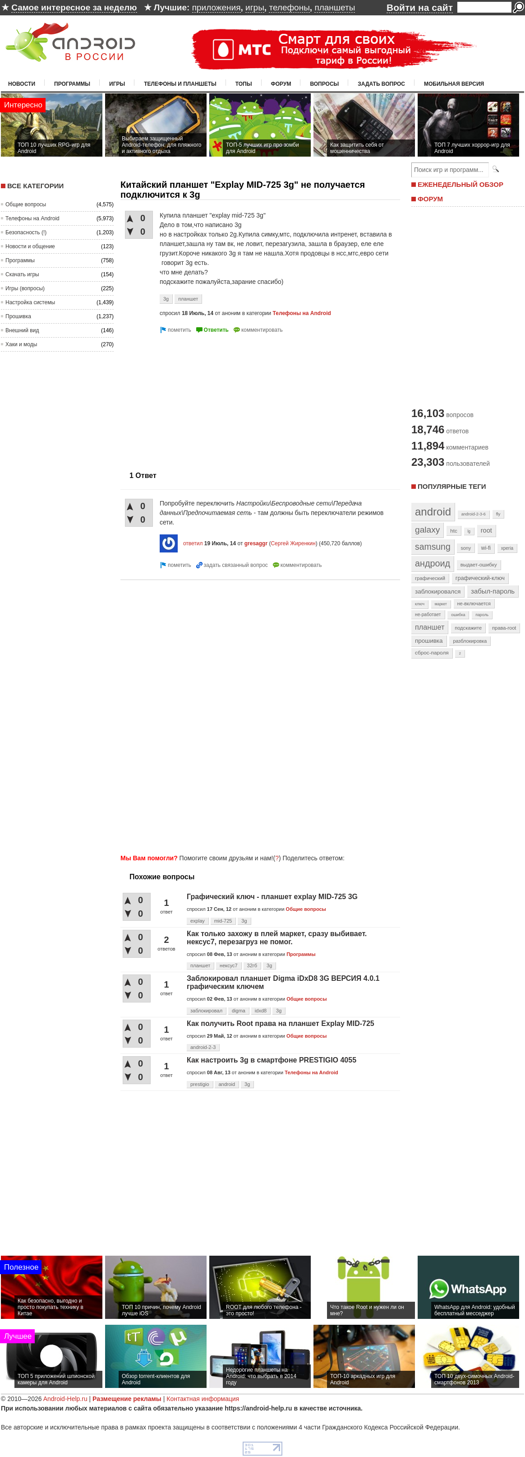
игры (254, 7)
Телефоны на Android (32, 218)
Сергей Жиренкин (293, 543)
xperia (507, 548)
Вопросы (324, 84)
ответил (193, 543)
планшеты (334, 7)
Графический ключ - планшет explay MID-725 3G (272, 896)
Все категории (35, 186)
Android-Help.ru (65, 1398)
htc (453, 531)
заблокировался (438, 591)
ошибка (458, 614)
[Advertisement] (196, 398)
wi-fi (486, 548)
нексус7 (229, 965)
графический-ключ (480, 578)
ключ (419, 604)
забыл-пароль (493, 591)
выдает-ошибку (479, 564)
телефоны (289, 7)
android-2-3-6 (473, 514)
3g (166, 299)
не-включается (474, 603)
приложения (216, 7)
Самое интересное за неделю (74, 7)
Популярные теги (452, 486)
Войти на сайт (420, 7)
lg (469, 531)
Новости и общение (30, 246)
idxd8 (261, 1010)
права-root (504, 628)
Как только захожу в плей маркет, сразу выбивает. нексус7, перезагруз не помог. (277, 938)
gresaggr (255, 543)
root (486, 530)
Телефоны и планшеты (180, 84)
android (226, 1084)
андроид (432, 563)
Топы (243, 84)
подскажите (468, 628)
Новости (21, 84)
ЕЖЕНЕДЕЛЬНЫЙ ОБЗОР (460, 184)
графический (430, 578)
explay (197, 920)
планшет (188, 299)
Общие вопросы (25, 204)
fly (498, 513)
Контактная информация (202, 1398)
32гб (252, 965)
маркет (441, 604)
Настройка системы (30, 302)
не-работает (428, 614)
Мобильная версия (454, 84)
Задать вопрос (381, 84)
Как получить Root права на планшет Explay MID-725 (280, 1023)
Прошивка (18, 316)
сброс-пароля (432, 653)
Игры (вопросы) (25, 288)
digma (238, 1010)
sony (466, 548)
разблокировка (470, 641)
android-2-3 (203, 1047)
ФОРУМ (430, 199)
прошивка (429, 640)
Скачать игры (22, 274)
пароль (481, 614)
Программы (72, 84)
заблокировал (206, 1010)
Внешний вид (22, 330)
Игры (117, 84)
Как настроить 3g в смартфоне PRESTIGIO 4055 (271, 1060)
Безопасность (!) (25, 232)
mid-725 (223, 920)
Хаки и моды (21, 344)
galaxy (427, 529)
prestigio (199, 1084)
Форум (281, 84)
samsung (433, 547)
